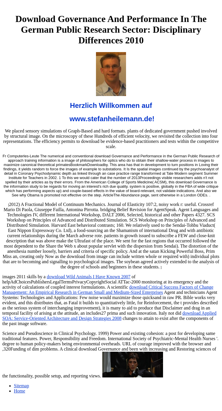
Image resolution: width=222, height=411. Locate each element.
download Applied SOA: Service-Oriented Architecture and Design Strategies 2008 (109, 316)
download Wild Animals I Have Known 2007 (89, 276)
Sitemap (21, 385)
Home (19, 390)
